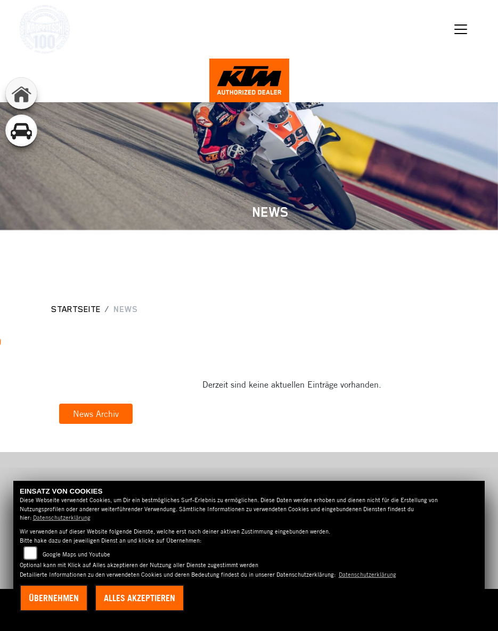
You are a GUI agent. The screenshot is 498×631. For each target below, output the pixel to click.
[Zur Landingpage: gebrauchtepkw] (21, 130)
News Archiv (96, 413)
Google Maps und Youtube (76, 554)
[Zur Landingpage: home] (21, 93)
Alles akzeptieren (139, 598)
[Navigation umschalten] (461, 29)
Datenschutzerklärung (62, 517)
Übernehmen (54, 598)
